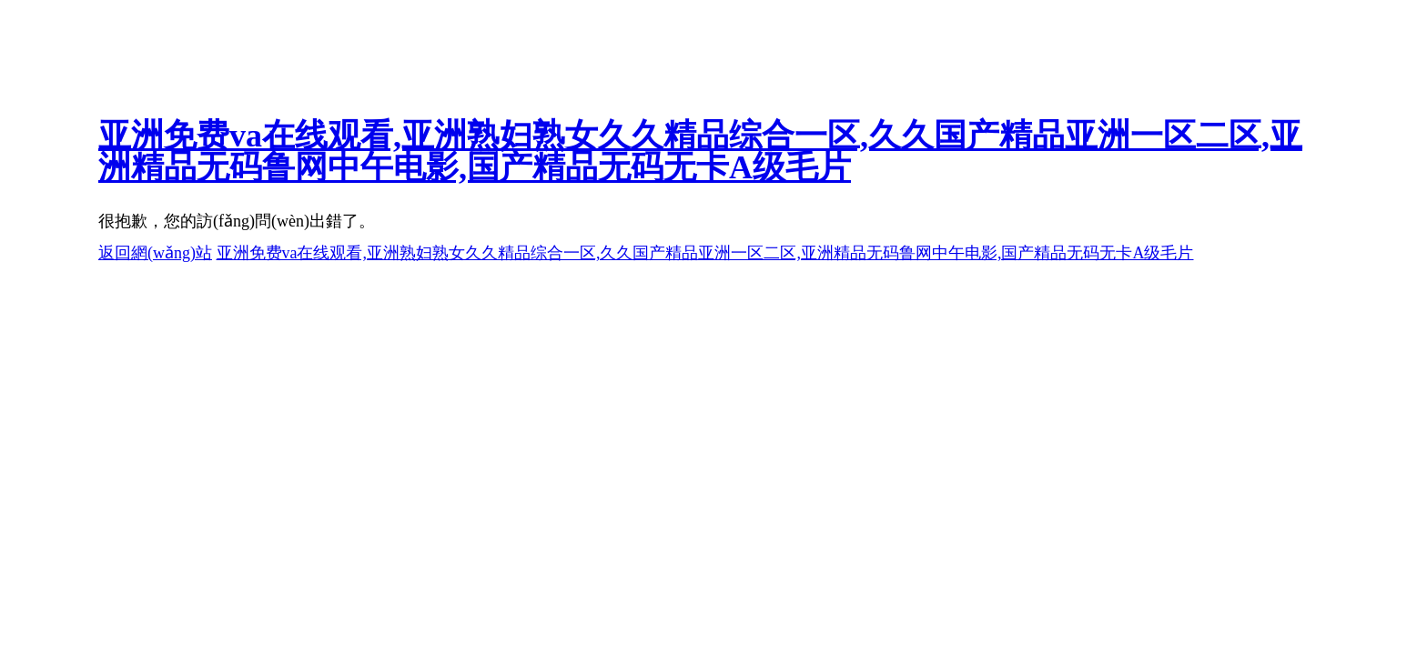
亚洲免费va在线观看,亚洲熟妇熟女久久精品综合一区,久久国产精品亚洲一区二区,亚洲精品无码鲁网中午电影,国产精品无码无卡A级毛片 (700, 151)
